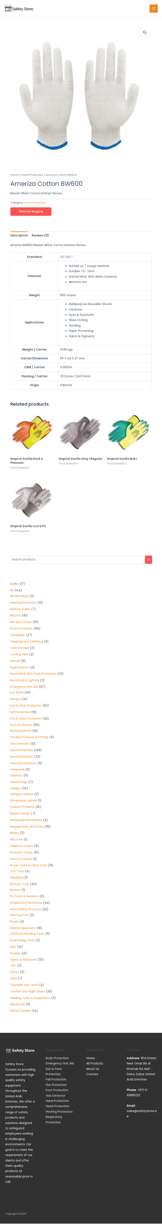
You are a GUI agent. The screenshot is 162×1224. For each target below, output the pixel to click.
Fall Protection (56, 1080)
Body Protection (57, 1059)
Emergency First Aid (60, 1064)
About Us (92, 1069)
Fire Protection (56, 1085)
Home (14, 175)
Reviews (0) (40, 236)
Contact (92, 1075)
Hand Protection (32, 175)
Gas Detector (55, 1096)
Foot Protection (57, 1091)
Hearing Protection (59, 1112)
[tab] (19, 236)
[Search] (148, 560)
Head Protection (57, 1107)
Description (19, 236)
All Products (94, 1064)
